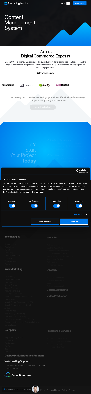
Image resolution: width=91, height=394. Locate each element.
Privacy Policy (60, 390)
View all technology (41, 107)
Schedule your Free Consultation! (18, 389)
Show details (78, 214)
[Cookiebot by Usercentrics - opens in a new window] (78, 171)
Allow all (74, 222)
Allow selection (45, 222)
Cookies (71, 390)
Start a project (79, 3)
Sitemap (49, 390)
